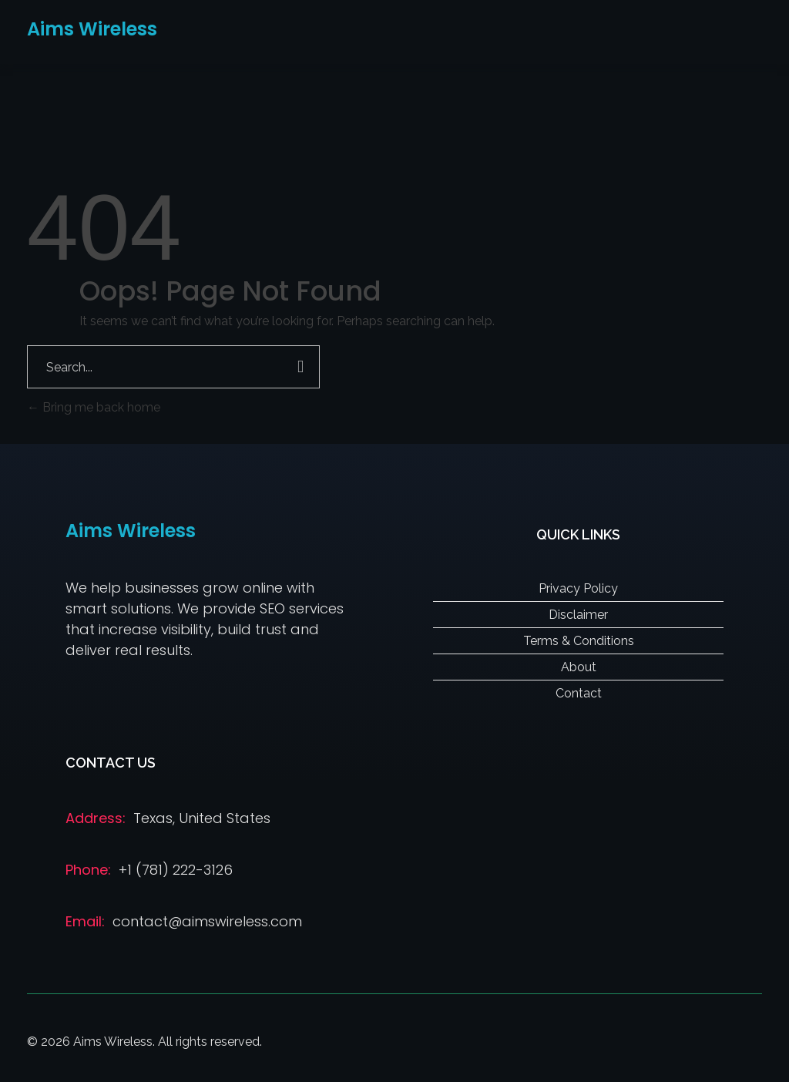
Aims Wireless (92, 29)
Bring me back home (93, 407)
